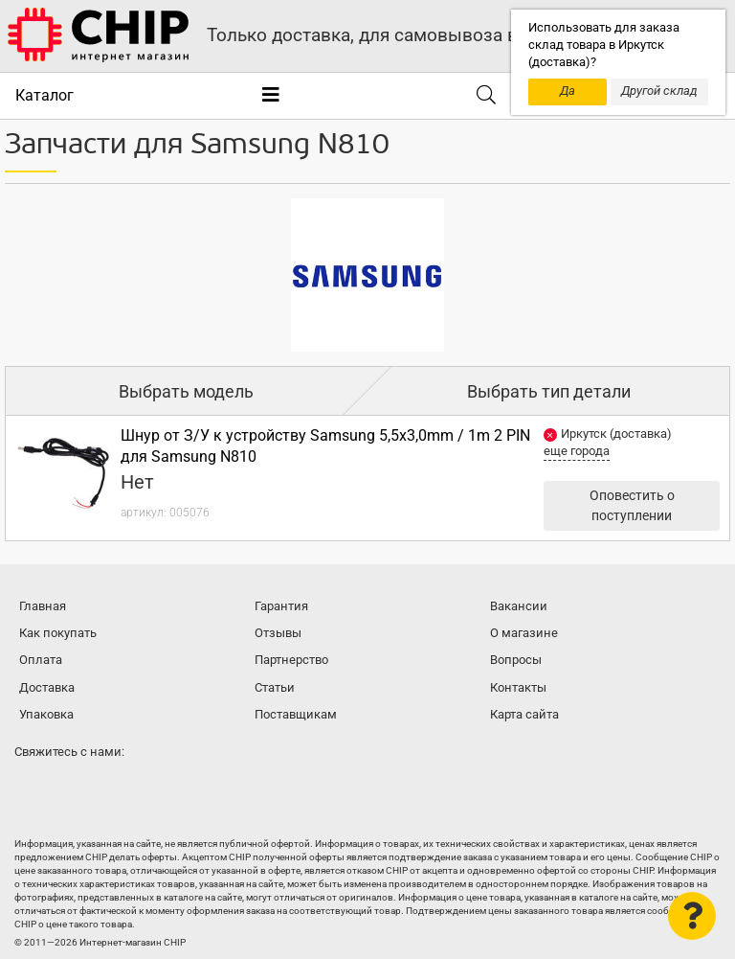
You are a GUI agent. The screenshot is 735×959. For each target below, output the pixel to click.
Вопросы (516, 659)
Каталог (44, 95)
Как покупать (58, 633)
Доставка (47, 687)
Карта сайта (524, 714)
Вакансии (518, 606)
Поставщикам (296, 714)
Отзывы (278, 633)
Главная (42, 606)
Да (567, 90)
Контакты (518, 687)
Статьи (275, 687)
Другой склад (659, 90)
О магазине (524, 633)
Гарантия (281, 606)
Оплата (40, 659)
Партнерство (291, 659)
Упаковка (46, 714)
